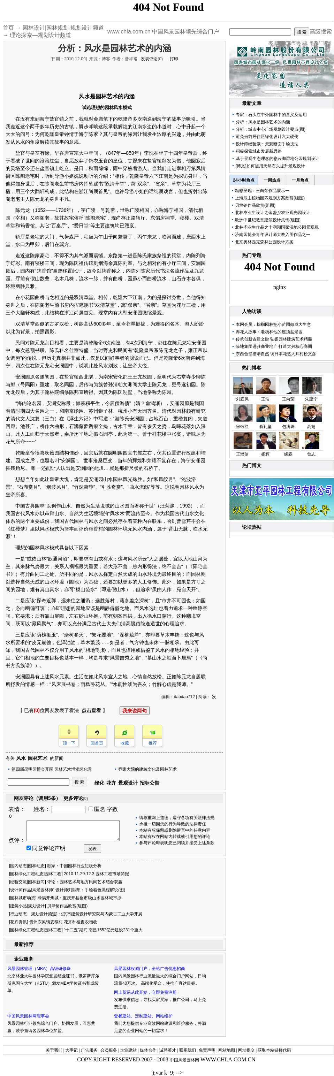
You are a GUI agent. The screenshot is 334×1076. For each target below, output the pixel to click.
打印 (174, 58)
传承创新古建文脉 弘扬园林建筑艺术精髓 (274, 339)
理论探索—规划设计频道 (40, 35)
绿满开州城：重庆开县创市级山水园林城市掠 (79, 897)
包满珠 (288, 426)
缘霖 (288, 454)
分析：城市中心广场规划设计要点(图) (270, 129)
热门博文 (251, 465)
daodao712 (184, 696)
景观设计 (128, 783)
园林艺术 (37, 758)
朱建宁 (311, 399)
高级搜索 (321, 32)
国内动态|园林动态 (27, 865)
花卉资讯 (18, 921)
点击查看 (91, 710)
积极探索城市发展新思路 (259, 151)
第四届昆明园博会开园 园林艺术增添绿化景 (52, 769)
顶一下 (69, 743)
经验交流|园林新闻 (27, 881)
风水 (21, 758)
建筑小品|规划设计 (27, 905)
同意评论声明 (49, 848)
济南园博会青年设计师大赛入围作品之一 (272, 234)
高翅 (311, 426)
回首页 (97, 743)
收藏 (125, 743)
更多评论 (75, 798)
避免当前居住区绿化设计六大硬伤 (267, 136)
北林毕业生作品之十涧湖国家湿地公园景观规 (277, 227)
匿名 (99, 809)
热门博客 (251, 368)
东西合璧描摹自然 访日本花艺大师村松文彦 (276, 353)
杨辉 (265, 454)
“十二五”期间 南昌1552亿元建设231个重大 (103, 930)
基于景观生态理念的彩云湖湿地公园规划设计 (277, 158)
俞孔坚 (265, 426)
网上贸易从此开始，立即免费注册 (145, 992)
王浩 (265, 399)
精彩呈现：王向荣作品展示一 (262, 190)
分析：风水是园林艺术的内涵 (263, 122)
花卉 (111, 783)
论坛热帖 (251, 527)
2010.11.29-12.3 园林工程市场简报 (96, 873)
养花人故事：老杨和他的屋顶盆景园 (269, 331)
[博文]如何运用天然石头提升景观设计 (270, 165)
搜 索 (301, 32)
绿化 (99, 783)
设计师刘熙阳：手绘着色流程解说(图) (90, 889)
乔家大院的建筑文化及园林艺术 (147, 769)
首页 (8, 28)
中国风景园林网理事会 (28, 1016)
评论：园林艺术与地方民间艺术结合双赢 (84, 881)
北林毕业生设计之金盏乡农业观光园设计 (272, 212)
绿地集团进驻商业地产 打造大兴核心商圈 (274, 346)
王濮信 (242, 454)
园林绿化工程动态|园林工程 (35, 873)
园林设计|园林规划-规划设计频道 (63, 28)
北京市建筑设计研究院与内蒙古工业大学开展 (100, 913)
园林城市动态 (22, 897)
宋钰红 (242, 426)
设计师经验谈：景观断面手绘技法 (267, 144)
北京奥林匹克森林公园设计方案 (264, 241)
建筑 (110, 225)
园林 (101, 96)
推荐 (153, 743)
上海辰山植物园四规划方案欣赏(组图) (270, 198)
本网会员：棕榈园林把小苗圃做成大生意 (273, 324)
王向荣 (288, 399)
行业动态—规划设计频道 (33, 913)
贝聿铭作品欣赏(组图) (67, 905)
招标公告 (149, 783)
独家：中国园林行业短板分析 (74, 865)
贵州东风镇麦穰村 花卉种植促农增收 (63, 921)
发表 (92, 848)
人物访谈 (251, 311)
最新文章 (251, 103)
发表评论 (149, 58)
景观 (157, 312)
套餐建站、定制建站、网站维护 (143, 1016)
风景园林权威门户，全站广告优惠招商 (149, 968)
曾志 (311, 454)
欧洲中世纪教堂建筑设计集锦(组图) (268, 220)
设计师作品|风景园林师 (31, 889)
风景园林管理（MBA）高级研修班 (39, 968)
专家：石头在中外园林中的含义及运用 (271, 114)
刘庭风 (242, 399)
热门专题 (251, 255)
